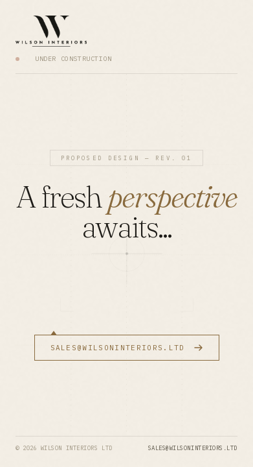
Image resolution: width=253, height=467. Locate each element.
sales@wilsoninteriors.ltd (193, 447)
